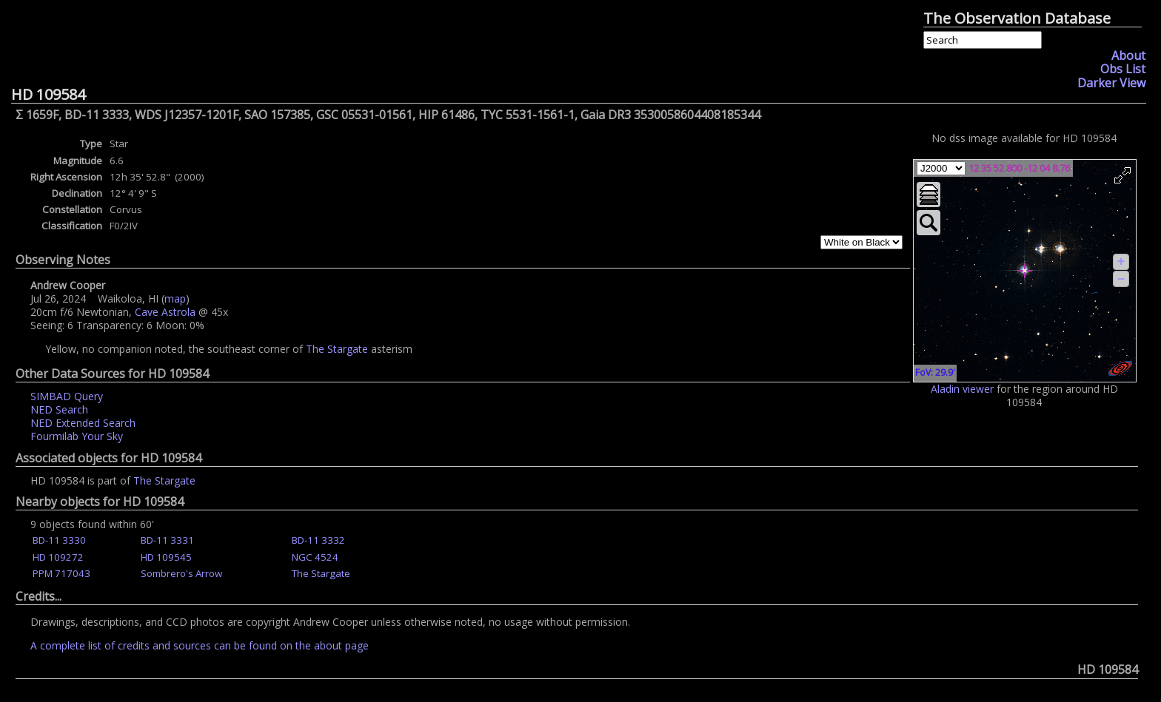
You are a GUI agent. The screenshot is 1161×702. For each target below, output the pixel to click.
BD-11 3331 (167, 540)
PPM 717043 (61, 573)
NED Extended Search (82, 423)
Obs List (1122, 69)
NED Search (59, 409)
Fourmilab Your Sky (76, 436)
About (1128, 55)
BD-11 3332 (318, 540)
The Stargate (337, 349)
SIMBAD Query (66, 396)
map (175, 298)
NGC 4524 (315, 557)
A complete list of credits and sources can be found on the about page (199, 645)
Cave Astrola (165, 312)
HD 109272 (58, 557)
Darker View (1111, 83)
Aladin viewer (962, 389)
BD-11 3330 (59, 540)
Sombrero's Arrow (181, 573)
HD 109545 (166, 557)
